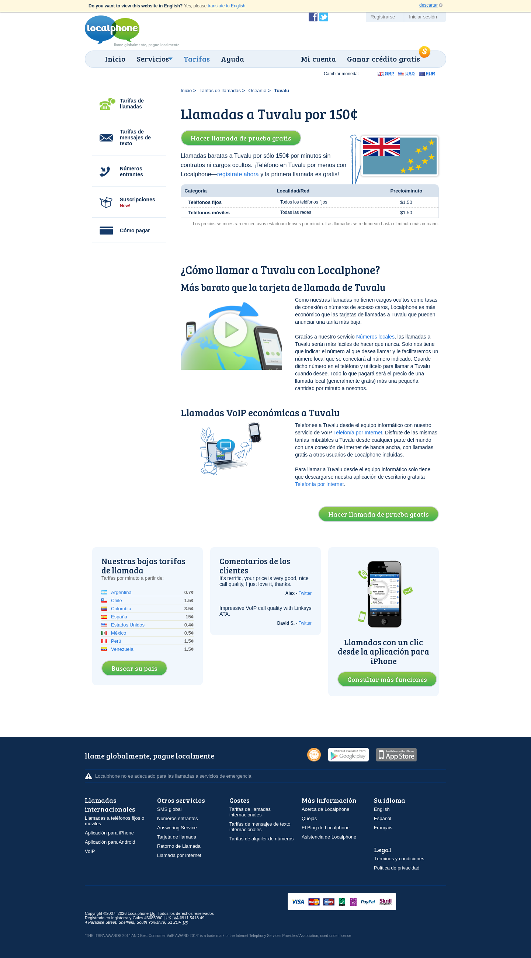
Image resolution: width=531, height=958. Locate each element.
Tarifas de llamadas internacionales (250, 812)
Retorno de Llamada (179, 846)
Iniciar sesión (423, 17)
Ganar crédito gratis (383, 58)
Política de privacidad (397, 868)
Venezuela (122, 649)
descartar (428, 5)
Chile (116, 600)
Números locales (375, 337)
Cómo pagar (135, 230)
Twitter (305, 593)
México (118, 633)
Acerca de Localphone (325, 809)
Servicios (153, 58)
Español (382, 818)
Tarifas (197, 58)
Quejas (309, 818)
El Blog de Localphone (326, 827)
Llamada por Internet (179, 855)
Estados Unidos (128, 625)
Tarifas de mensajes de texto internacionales (259, 826)
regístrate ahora (238, 174)
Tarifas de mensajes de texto (135, 137)
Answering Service (177, 827)
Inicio (115, 58)
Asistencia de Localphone (329, 837)
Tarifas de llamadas (132, 104)
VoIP (90, 851)
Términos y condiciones (399, 858)
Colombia (121, 608)
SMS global (169, 809)
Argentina (121, 592)
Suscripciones (137, 202)
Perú (116, 641)
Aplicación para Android (110, 842)
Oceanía (258, 90)
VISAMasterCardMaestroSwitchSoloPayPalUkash (352, 902)
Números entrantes (131, 171)
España (119, 616)
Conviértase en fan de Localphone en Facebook (313, 17)
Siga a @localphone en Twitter (323, 17)
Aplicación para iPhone (109, 833)
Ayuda (232, 58)
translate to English (226, 5)
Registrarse (383, 17)
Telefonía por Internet (357, 432)
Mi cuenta (318, 58)
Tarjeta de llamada (176, 837)
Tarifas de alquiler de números (261, 838)
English (382, 809)
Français (383, 827)
